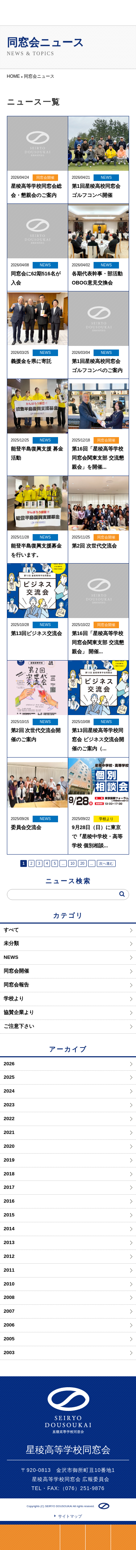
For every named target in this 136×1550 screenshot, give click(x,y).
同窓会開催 (16, 971)
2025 (9, 1077)
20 (82, 863)
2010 (9, 1284)
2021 (9, 1132)
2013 (9, 1242)
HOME (98, 1537)
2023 (9, 1104)
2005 (9, 1338)
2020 (9, 1146)
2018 (9, 1173)
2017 (9, 1187)
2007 (9, 1311)
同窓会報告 (16, 985)
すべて (11, 930)
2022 (9, 1118)
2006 (9, 1325)
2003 (9, 1352)
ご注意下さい (19, 1026)
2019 (9, 1160)
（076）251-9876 (82, 1488)
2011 (9, 1270)
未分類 (11, 943)
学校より (14, 998)
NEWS (11, 957)
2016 (9, 1201)
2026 (9, 1063)
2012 (9, 1256)
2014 (9, 1228)
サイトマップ (70, 1516)
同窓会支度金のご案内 (30, 1537)
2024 (9, 1091)
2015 (9, 1215)
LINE (72, 1537)
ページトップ (123, 1537)
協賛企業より (19, 1012)
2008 (9, 1297)
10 (72, 863)
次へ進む (106, 863)
